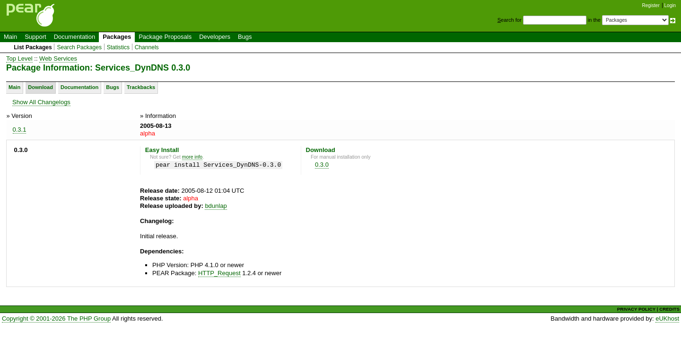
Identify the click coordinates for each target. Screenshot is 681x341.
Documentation (74, 36)
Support (35, 36)
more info (192, 157)
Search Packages (79, 47)
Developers (214, 36)
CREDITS (669, 309)
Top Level (19, 58)
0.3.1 (19, 129)
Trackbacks (141, 87)
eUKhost (667, 318)
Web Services (58, 58)
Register (651, 5)
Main (10, 36)
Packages (117, 36)
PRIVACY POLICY (636, 309)
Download (40, 87)
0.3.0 (322, 164)
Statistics (118, 47)
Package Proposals (165, 36)
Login (670, 5)
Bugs (245, 36)
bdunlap (216, 205)
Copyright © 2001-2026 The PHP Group (56, 318)
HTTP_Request (219, 273)
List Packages (33, 47)
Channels (147, 47)
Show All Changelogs (41, 102)
